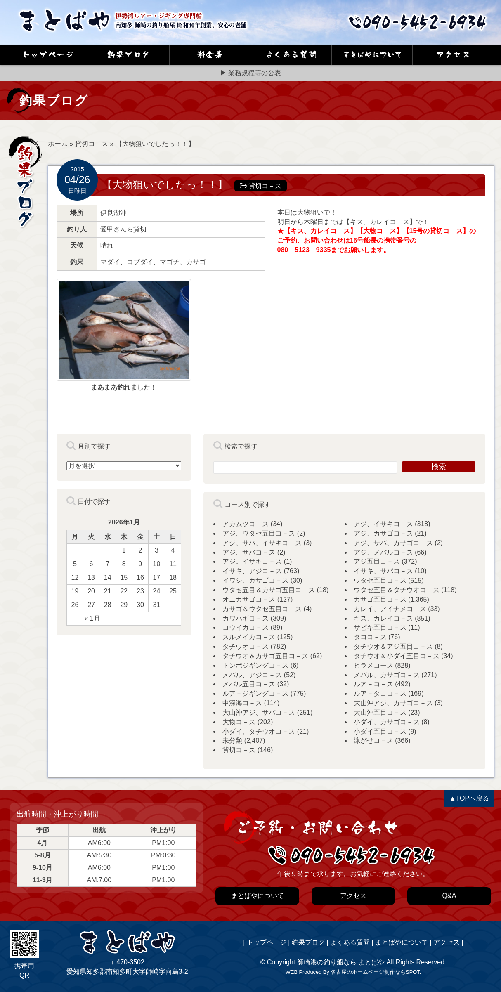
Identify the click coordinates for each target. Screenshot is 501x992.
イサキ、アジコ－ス (252, 570)
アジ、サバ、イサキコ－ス (262, 542)
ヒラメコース (373, 665)
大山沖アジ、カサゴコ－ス (393, 702)
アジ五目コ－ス (377, 561)
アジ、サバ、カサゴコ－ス (393, 542)
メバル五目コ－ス (248, 683)
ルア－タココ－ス (380, 693)
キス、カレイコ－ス (383, 618)
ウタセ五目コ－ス (380, 580)
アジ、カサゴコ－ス (383, 533)
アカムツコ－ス (245, 523)
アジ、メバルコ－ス (383, 552)
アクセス (447, 942)
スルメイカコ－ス (248, 636)
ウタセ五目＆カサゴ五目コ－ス (268, 589)
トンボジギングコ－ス (255, 665)
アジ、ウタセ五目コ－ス (258, 533)
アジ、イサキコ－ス (383, 523)
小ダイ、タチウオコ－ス (258, 731)
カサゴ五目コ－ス (380, 599)
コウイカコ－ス (245, 627)
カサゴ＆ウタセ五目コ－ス (262, 608)
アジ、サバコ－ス (248, 552)
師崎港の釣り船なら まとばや (341, 962)
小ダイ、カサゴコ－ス (387, 721)
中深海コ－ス (242, 702)
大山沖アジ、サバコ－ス (258, 712)
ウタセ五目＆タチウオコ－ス (397, 589)
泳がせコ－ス (373, 740)
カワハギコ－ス (245, 618)
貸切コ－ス (91, 143)
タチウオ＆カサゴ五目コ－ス (265, 655)
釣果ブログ (309, 942)
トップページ (267, 942)
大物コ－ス (238, 721)
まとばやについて (402, 942)
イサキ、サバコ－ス (383, 570)
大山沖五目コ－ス (380, 712)
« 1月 (92, 618)
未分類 (232, 740)
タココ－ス (370, 636)
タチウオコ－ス (245, 646)
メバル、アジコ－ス (252, 674)
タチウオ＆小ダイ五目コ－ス (397, 655)
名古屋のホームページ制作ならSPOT (375, 972)
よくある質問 (350, 942)
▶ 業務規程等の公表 (250, 72)
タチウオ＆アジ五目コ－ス (393, 646)
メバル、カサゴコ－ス (387, 674)
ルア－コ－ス (373, 683)
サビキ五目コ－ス (380, 627)
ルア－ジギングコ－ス (255, 693)
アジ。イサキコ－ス (252, 561)
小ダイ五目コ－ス (380, 731)
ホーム (58, 143)
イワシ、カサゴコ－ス (255, 580)
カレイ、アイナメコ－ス (390, 608)
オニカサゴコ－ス (248, 599)
